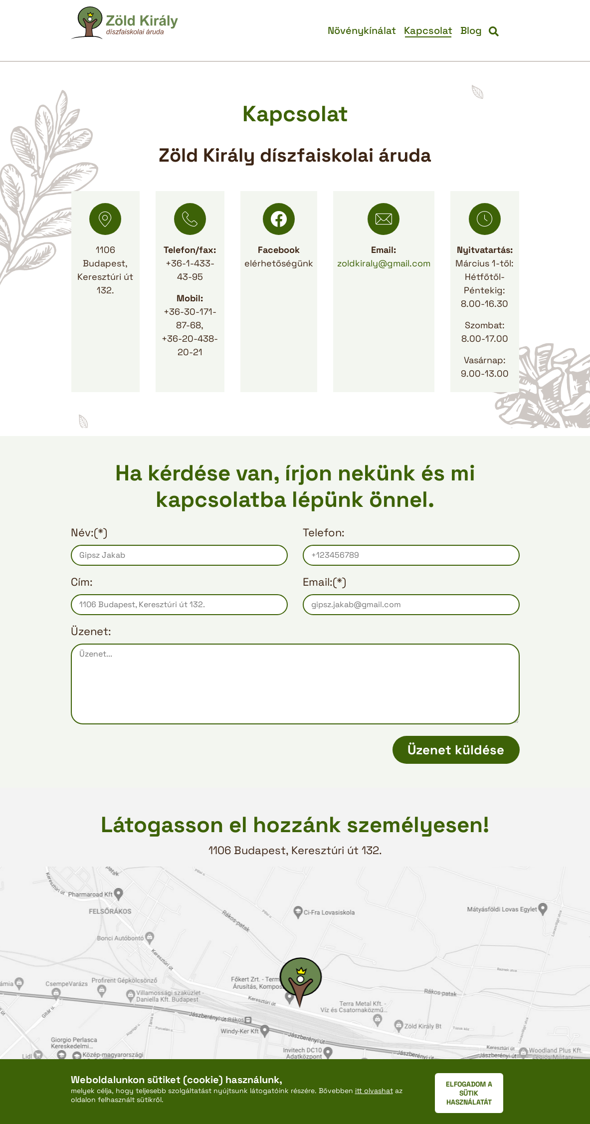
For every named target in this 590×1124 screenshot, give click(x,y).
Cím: (82, 582)
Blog (471, 30)
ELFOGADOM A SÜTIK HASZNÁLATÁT (469, 1093)
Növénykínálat (362, 30)
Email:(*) (324, 582)
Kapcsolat (428, 30)
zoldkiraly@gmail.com (383, 263)
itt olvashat (374, 1090)
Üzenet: (91, 631)
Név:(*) (89, 532)
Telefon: (324, 532)
